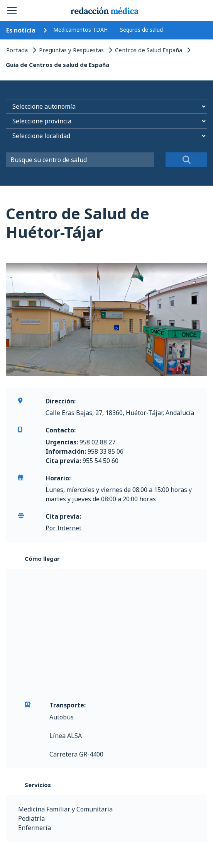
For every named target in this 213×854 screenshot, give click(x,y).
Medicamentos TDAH (80, 29)
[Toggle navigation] (12, 10)
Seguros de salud (141, 29)
